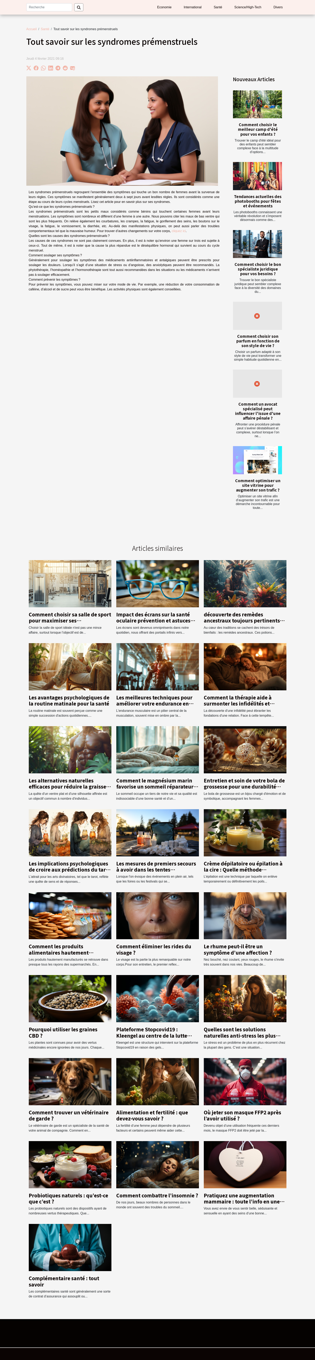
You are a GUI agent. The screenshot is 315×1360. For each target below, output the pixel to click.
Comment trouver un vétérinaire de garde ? (69, 1115)
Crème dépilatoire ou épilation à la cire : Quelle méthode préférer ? (243, 869)
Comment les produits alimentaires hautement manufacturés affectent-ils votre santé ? (68, 955)
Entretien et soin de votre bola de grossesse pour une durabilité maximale (244, 786)
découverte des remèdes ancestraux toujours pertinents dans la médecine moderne (242, 620)
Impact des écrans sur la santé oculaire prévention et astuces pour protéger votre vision (153, 620)
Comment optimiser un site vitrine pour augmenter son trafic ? (257, 485)
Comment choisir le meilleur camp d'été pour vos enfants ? (258, 129)
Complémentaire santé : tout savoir (64, 1281)
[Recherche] (49, 7)
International (193, 7)
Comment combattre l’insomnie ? (157, 1195)
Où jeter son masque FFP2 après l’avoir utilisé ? (242, 1115)
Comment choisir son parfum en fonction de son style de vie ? (258, 340)
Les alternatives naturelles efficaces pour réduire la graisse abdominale (67, 786)
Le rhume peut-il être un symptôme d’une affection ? (238, 949)
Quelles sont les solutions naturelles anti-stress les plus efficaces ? (240, 1035)
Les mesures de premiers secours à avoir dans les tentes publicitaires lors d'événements (156, 869)
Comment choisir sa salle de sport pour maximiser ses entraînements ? (70, 620)
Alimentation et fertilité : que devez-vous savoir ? (152, 1115)
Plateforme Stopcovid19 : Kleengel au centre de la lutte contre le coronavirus (151, 1035)
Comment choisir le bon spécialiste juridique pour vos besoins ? (258, 268)
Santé (218, 7)
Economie (164, 7)
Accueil (31, 29)
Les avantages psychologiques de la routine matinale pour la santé (69, 700)
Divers (278, 7)
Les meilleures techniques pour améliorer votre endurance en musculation (154, 703)
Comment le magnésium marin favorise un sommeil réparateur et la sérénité (154, 786)
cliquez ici (179, 231)
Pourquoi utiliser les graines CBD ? (63, 1032)
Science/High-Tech (247, 7)
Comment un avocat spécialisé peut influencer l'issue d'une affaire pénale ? (258, 411)
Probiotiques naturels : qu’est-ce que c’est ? (68, 1198)
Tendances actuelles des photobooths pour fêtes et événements (258, 201)
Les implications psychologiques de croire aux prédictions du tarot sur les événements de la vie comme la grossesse (70, 872)
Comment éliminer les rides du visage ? (153, 949)
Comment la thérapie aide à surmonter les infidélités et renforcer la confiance (238, 703)
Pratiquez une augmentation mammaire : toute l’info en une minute (242, 1201)
